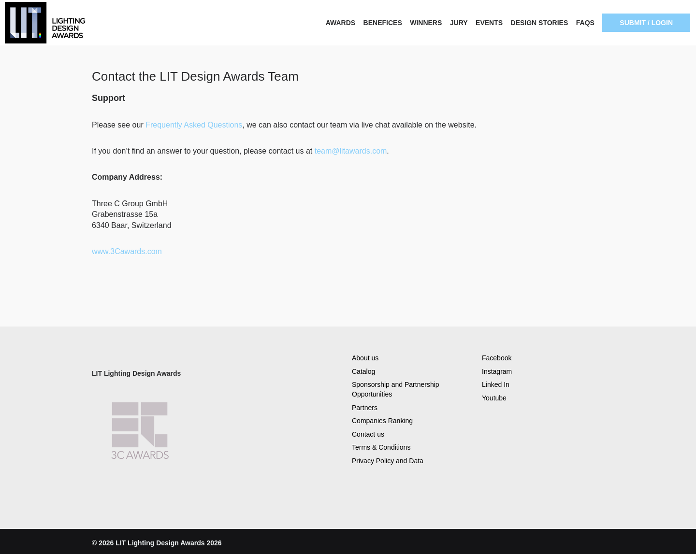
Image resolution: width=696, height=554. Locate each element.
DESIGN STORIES (539, 23)
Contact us (368, 434)
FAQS (585, 23)
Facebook (496, 358)
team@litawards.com (351, 151)
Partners (364, 408)
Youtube (494, 398)
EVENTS (489, 23)
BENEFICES (382, 23)
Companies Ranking (382, 421)
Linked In (495, 384)
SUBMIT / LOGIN (646, 23)
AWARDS (340, 23)
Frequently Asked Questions (193, 125)
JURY (459, 23)
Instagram (497, 371)
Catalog (363, 371)
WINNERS (426, 23)
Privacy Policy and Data (387, 461)
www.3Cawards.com (128, 251)
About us (365, 358)
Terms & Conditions (381, 447)
